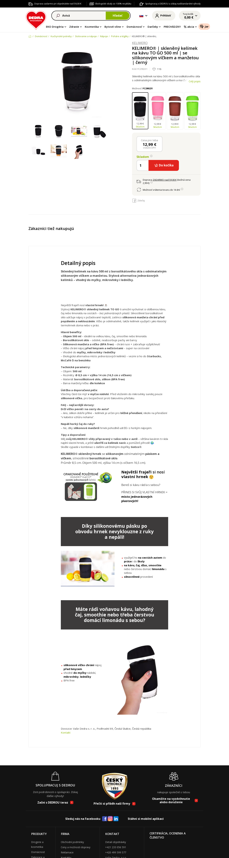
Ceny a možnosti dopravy (75, 847)
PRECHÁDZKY (172, 26)
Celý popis (195, 81)
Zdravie (74, 26)
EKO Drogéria (55, 26)
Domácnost (38, 852)
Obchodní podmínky (72, 842)
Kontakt (65, 732)
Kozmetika (92, 26)
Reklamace (67, 852)
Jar (204, 26)
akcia (189, 26)
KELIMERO (140, 43)
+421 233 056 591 (115, 847)
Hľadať (117, 15)
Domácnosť (134, 26)
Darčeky (153, 26)
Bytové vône (112, 26)
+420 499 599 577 (115, 852)
